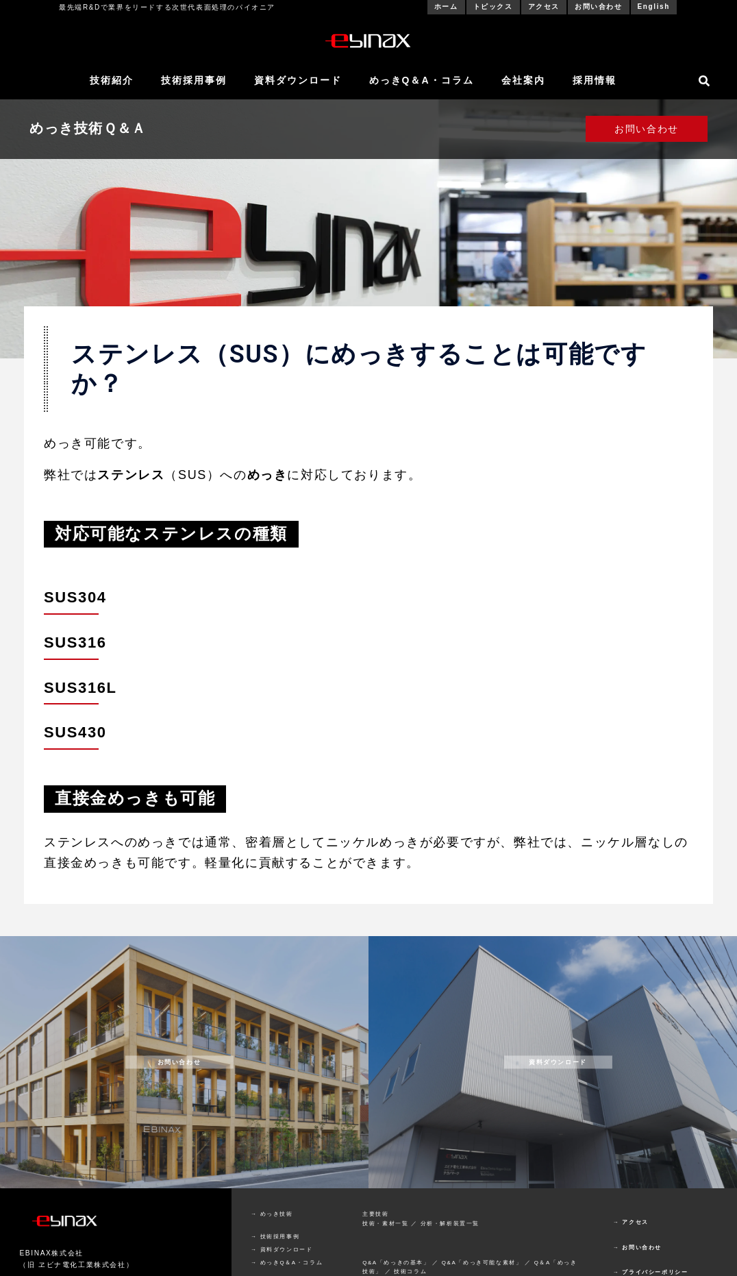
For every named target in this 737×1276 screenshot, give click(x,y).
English (654, 6)
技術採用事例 (194, 80)
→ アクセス (631, 1222)
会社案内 (523, 80)
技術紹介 (112, 80)
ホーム (446, 6)
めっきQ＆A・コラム (421, 80)
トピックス (493, 6)
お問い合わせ (599, 6)
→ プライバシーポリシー (650, 1272)
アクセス (544, 6)
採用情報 (594, 80)
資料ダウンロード (298, 80)
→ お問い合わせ (637, 1247)
